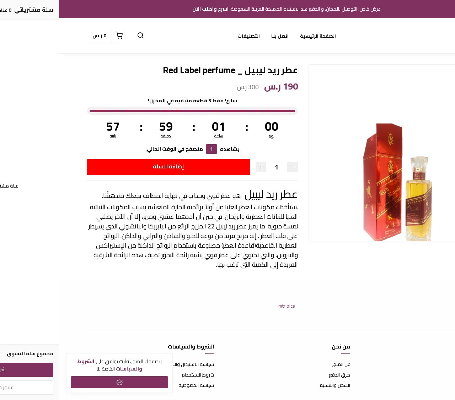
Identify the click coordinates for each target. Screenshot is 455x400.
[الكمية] (217, 167)
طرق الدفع (280, 375)
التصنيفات (189, 36)
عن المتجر (282, 364)
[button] (81, 36)
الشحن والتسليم (276, 385)
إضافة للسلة (109, 166)
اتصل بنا (221, 36)
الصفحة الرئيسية (259, 36)
